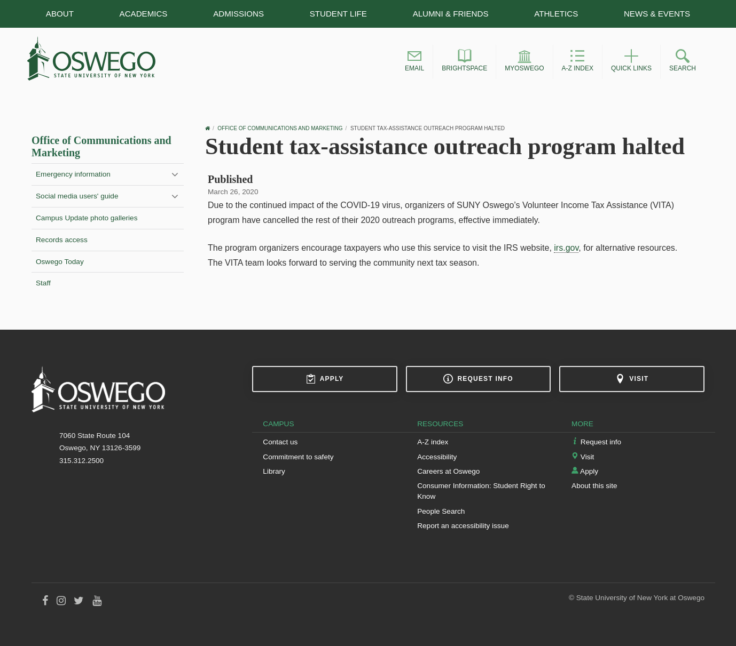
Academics (144, 13)
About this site (594, 486)
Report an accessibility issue (463, 526)
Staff (43, 283)
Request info (478, 379)
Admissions (238, 13)
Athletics (556, 13)
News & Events (657, 13)
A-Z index (432, 442)
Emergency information (73, 174)
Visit (631, 379)
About (60, 13)
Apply (325, 379)
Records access (62, 240)
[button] (414, 62)
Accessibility (437, 457)
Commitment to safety (298, 457)
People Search (441, 511)
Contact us (280, 442)
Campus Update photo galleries (86, 218)
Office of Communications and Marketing (279, 128)
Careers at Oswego (448, 471)
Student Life (338, 13)
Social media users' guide (77, 196)
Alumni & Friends (451, 13)
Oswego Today (60, 262)
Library (274, 471)
